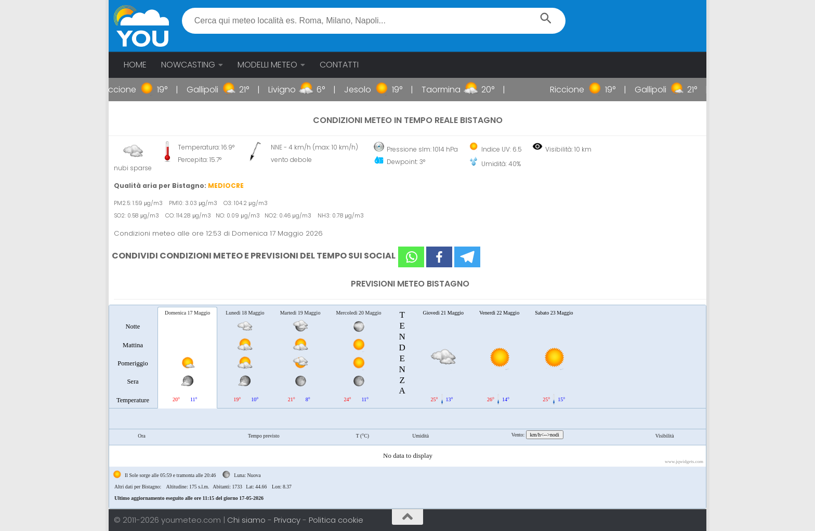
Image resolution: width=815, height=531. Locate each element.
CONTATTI (339, 65)
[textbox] (374, 21)
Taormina (448, 90)
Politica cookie (336, 519)
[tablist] (407, 407)
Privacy (288, 519)
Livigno (289, 90)
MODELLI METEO (267, 65)
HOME (135, 65)
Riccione (126, 90)
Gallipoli (210, 90)
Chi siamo (247, 519)
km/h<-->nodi (544, 435)
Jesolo (364, 90)
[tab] (132, 357)
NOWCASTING (188, 65)
